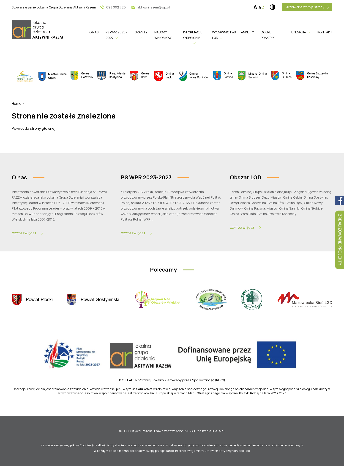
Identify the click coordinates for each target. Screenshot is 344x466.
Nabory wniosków (163, 35)
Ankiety (247, 32)
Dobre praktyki (268, 35)
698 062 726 (116, 7)
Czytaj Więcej (24, 233)
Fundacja (298, 32)
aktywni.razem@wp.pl (153, 7)
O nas (93, 32)
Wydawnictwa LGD (223, 35)
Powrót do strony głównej (33, 128)
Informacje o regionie (192, 35)
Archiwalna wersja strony (305, 7)
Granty (140, 32)
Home (17, 103)
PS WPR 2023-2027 (116, 35)
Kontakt (324, 32)
